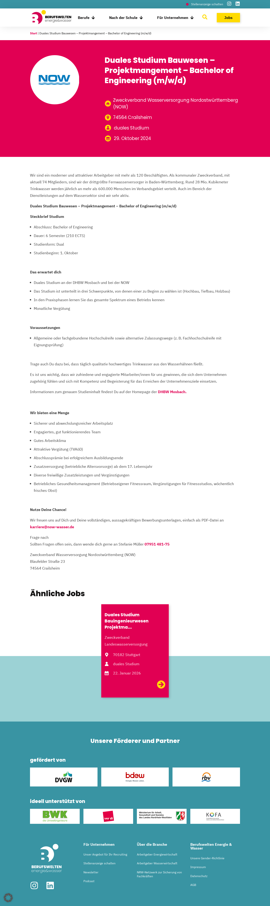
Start (33, 33)
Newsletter (90, 872)
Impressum (198, 867)
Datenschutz (198, 876)
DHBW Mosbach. (172, 391)
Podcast (88, 881)
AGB (193, 885)
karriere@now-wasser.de (52, 526)
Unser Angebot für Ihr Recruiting (105, 854)
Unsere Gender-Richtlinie (207, 858)
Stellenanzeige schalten (99, 863)
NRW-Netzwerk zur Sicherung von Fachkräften (159, 874)
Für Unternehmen (175, 17)
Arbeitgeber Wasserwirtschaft (157, 863)
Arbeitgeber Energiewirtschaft (157, 854)
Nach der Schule (126, 17)
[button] (8, 897)
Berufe (86, 17)
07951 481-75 (157, 544)
